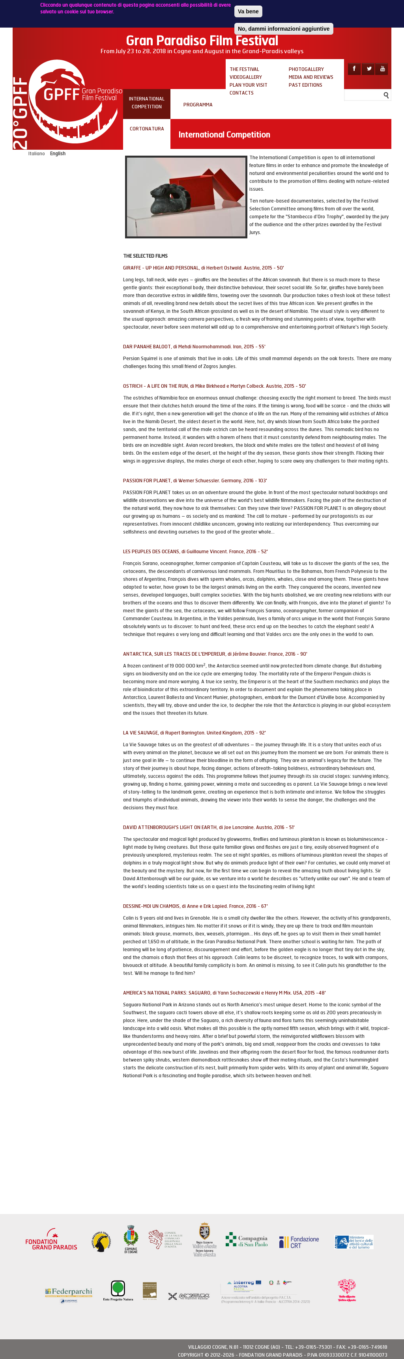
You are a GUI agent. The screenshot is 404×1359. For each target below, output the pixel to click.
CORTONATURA (147, 129)
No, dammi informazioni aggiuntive (284, 29)
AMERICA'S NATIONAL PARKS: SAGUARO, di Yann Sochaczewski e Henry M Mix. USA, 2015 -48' (224, 993)
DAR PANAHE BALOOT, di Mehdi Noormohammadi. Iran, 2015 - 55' (194, 347)
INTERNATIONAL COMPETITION (147, 103)
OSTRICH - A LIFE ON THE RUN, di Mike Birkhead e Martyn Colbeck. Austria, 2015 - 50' (214, 386)
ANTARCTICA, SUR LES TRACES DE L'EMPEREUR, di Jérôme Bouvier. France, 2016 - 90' (215, 654)
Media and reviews (311, 77)
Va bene (248, 11)
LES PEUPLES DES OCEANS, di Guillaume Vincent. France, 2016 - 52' (195, 551)
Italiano (36, 153)
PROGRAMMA (198, 105)
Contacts (242, 93)
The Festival (244, 69)
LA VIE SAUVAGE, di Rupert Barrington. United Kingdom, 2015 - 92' (194, 733)
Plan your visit (248, 85)
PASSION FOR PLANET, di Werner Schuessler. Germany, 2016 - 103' (195, 480)
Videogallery (246, 77)
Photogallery (306, 69)
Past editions (305, 85)
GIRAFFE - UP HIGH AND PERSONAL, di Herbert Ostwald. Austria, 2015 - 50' (203, 268)
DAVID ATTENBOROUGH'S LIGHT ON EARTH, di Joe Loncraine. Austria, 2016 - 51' (209, 827)
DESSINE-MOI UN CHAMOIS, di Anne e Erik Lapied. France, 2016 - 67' (195, 906)
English (57, 153)
